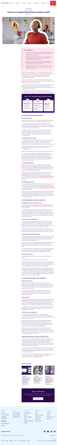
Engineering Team (51, 416)
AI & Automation (5, 414)
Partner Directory (16, 416)
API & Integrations (5, 423)
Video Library (38, 416)
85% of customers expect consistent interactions (39, 204)
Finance (25, 414)
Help (28, 440)
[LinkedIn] (51, 431)
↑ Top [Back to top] (54, 439)
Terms (15, 440)
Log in (48, 3)
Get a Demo (53, 3)
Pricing (23, 3)
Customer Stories (16, 412)
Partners (30, 3)
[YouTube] (48, 431)
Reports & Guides (39, 414)
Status (6, 440)
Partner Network (16, 414)
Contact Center (27, 412)
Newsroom (49, 418)
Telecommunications (29, 420)
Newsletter (37, 418)
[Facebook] (44, 431)
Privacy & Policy (22, 440)
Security (11, 440)
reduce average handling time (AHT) (41, 273)
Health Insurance (28, 416)
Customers (36, 3)
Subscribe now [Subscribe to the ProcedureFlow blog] (38, 398)
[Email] (54, 431)
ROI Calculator (38, 420)
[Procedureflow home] (5, 3)
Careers (48, 414)
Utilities (25, 422)
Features (3, 412)
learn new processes (31, 156)
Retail (25, 418)
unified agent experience (45, 176)
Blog (26, 8)
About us (49, 412)
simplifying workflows (27, 175)
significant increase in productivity (40, 167)
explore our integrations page (35, 356)
